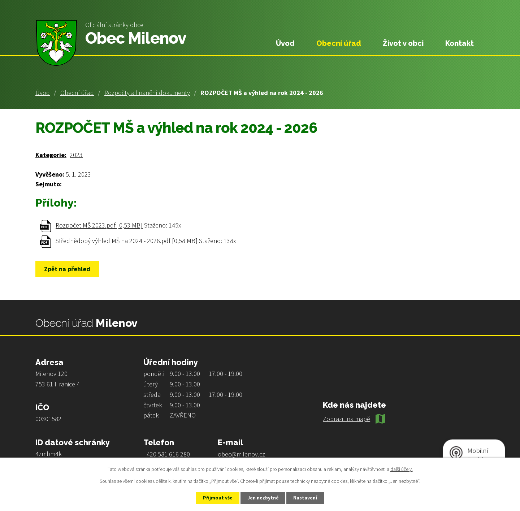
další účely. (401, 468)
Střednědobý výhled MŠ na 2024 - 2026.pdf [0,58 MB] (127, 241)
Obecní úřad (77, 92)
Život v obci (403, 43)
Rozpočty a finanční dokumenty (147, 92)
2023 (76, 155)
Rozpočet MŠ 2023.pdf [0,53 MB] (99, 225)
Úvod (42, 92)
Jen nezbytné (263, 497)
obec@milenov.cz (241, 454)
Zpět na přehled (68, 269)
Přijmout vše (216, 497)
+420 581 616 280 (166, 454)
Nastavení (307, 497)
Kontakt (459, 43)
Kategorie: (50, 155)
